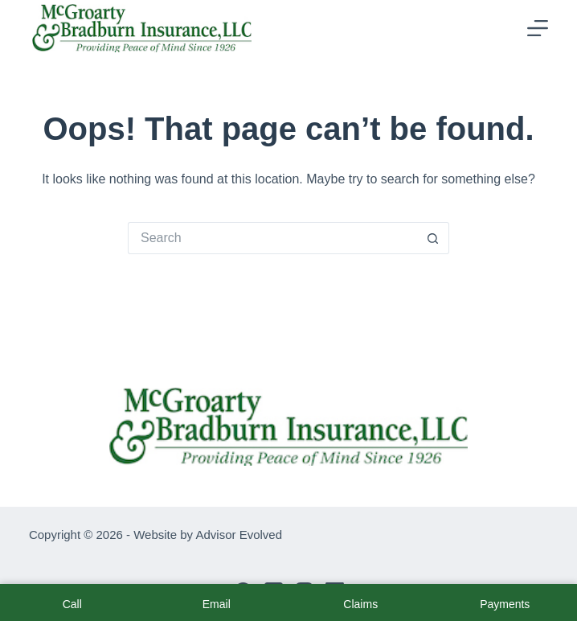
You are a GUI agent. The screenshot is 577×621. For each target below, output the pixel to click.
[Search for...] (272, 238)
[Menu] (537, 28)
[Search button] (433, 238)
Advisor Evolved (238, 534)
